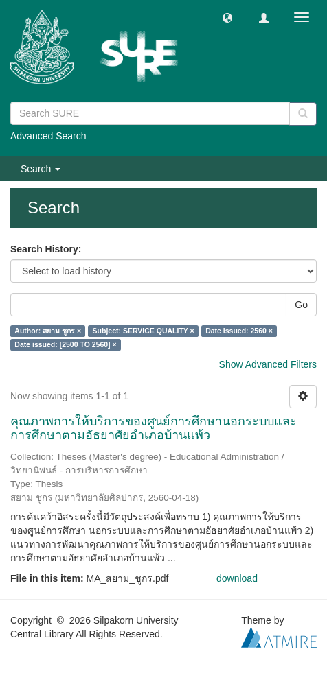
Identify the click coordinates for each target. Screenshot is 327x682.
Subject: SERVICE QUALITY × (143, 331)
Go (301, 304)
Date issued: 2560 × (239, 331)
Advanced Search (48, 135)
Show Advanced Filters (268, 364)
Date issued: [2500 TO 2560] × (65, 344)
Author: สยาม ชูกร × (47, 331)
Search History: (45, 249)
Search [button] (40, 168)
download (237, 578)
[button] (227, 17)
